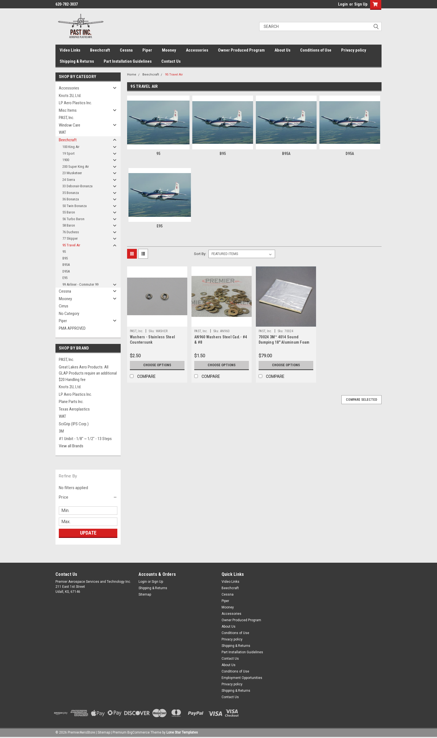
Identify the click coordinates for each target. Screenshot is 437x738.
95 (64, 251)
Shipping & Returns (77, 61)
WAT (62, 132)
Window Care (69, 125)
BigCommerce (138, 732)
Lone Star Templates (182, 732)
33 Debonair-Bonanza (77, 186)
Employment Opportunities (242, 678)
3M (61, 431)
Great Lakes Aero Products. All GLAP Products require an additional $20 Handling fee (88, 373)
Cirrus (63, 306)
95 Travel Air (71, 245)
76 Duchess (70, 232)
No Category (69, 313)
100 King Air (70, 147)
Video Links (70, 50)
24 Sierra (68, 180)
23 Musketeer (72, 173)
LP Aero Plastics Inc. (75, 102)
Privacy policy (353, 50)
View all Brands (71, 445)
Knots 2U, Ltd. (70, 95)
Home (131, 74)
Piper (147, 50)
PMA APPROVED (72, 328)
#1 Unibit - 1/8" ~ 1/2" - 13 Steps (85, 438)
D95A (66, 271)
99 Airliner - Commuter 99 (80, 284)
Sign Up (360, 4)
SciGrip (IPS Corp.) (74, 423)
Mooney (169, 50)
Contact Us (171, 61)
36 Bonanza (70, 199)
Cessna (126, 50)
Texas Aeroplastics (74, 409)
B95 (65, 258)
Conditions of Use (315, 50)
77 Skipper (70, 238)
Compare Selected (361, 400)
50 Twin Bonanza (74, 206)
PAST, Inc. (66, 117)
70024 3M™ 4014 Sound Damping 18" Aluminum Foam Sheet (284, 342)
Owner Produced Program (241, 50)
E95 (64, 278)
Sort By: (200, 254)
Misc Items (68, 110)
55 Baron (68, 212)
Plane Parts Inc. (71, 401)
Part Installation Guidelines (128, 61)
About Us (282, 50)
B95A (66, 265)
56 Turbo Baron (73, 219)
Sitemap (145, 594)
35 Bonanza (70, 193)
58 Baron (68, 225)
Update (88, 533)
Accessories (197, 50)
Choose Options (157, 365)
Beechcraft (100, 50)
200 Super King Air (75, 166)
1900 (65, 160)
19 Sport (68, 153)
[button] (88, 497)
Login (343, 4)
